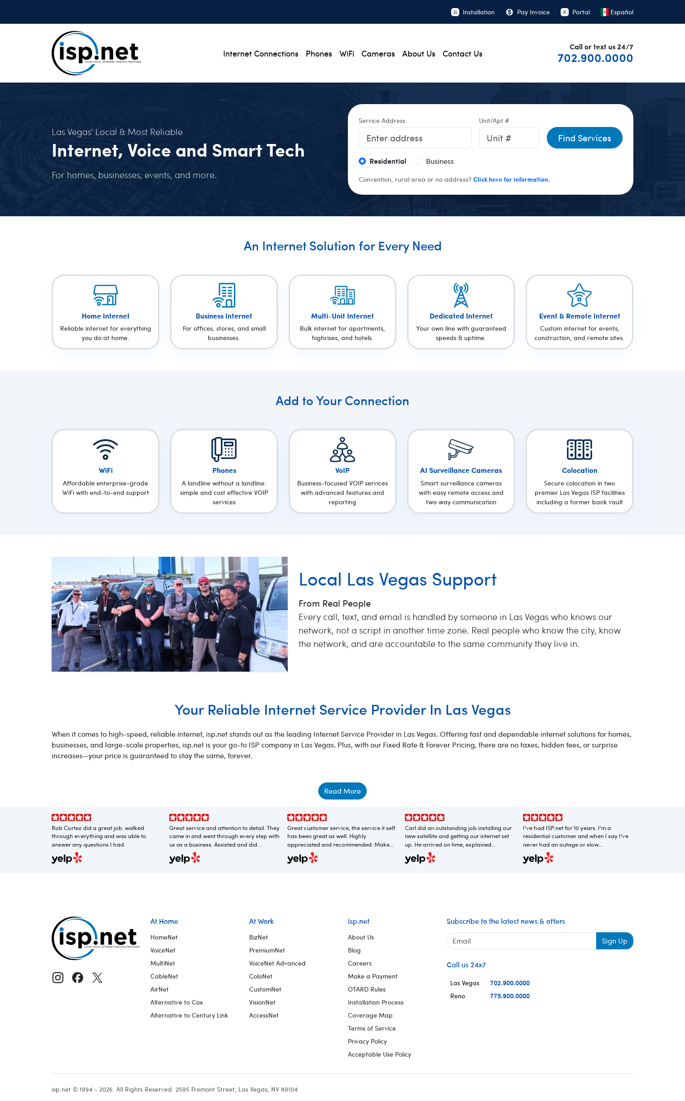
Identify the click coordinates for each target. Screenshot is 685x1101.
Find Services (584, 137)
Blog (354, 950)
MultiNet (162, 963)
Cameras (378, 53)
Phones (319, 53)
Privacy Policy (367, 1041)
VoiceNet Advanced (277, 963)
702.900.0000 (595, 57)
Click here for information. (511, 179)
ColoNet (260, 976)
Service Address (382, 120)
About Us (418, 53)
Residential (387, 161)
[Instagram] (58, 977)
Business (440, 161)
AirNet (159, 989)
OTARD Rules (367, 989)
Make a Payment (373, 976)
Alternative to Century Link (189, 1015)
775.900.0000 (510, 995)
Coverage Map (370, 1015)
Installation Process (376, 1002)
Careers (360, 963)
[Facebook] (77, 977)
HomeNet (164, 937)
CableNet (164, 976)
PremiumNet (267, 950)
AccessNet (264, 1015)
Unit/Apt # (494, 120)
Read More (342, 790)
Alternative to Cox (176, 1002)
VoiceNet (163, 950)
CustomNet (265, 989)
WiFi (346, 53)
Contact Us (463, 53)
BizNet (258, 937)
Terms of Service (372, 1028)
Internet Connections (261, 53)
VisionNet (262, 1002)
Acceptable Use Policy (379, 1054)
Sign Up (615, 940)
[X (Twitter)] (97, 977)
